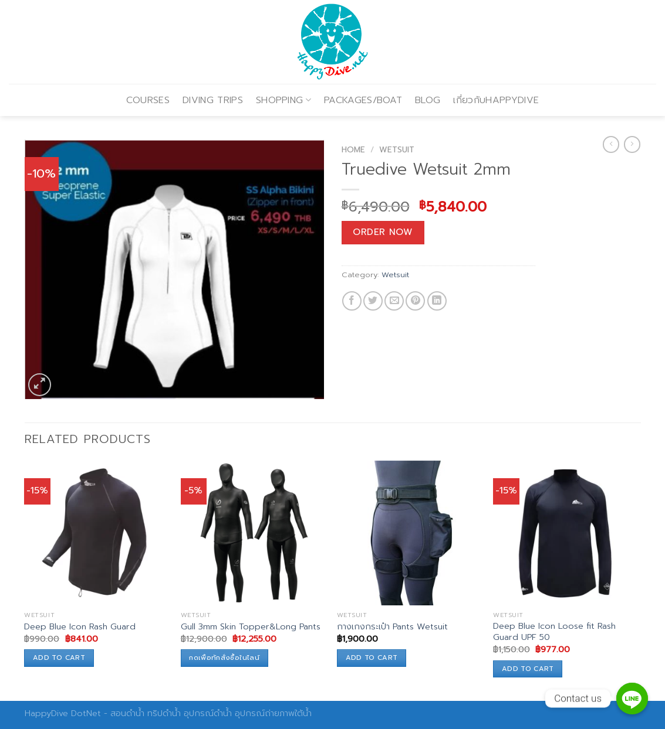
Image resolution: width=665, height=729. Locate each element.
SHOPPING (283, 100)
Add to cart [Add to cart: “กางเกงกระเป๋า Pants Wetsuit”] (372, 657)
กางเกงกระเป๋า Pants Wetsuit (392, 626)
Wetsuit (396, 150)
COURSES (148, 100)
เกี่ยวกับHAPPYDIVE (496, 100)
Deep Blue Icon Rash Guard (80, 626)
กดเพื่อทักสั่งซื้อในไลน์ (224, 657)
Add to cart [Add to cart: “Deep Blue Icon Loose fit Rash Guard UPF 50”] (528, 668)
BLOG (427, 100)
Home (353, 150)
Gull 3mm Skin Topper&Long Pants (250, 626)
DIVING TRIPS (213, 100)
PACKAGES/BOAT (363, 100)
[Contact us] (632, 698)
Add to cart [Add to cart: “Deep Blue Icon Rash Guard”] (59, 657)
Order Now (383, 232)
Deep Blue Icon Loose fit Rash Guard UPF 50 (554, 631)
